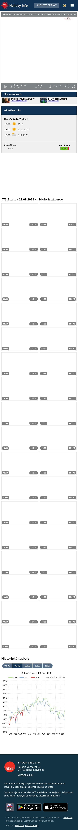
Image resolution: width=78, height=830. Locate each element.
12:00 (27, 666)
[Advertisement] (39, 173)
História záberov (51, 199)
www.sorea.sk (53, 101)
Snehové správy (46, 5)
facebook (67, 817)
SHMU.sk (19, 825)
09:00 (17, 666)
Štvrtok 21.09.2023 (22, 199)
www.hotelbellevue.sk (19, 101)
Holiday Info (12, 3)
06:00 (7, 666)
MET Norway (31, 825)
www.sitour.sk (25, 775)
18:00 (47, 666)
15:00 (37, 666)
